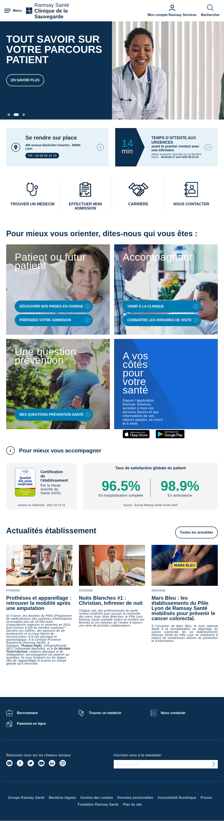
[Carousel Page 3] (23, 114)
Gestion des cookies (96, 797)
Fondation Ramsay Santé (98, 804)
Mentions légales (62, 797)
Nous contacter (173, 713)
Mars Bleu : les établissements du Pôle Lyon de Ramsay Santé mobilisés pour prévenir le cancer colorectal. (183, 608)
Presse (206, 797)
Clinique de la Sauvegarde (51, 13)
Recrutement (27, 713)
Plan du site (132, 804)
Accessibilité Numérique (177, 797)
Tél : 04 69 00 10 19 (42, 155)
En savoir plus (25, 80)
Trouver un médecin (105, 713)
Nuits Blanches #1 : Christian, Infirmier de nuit (111, 600)
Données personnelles (135, 797)
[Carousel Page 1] (8, 114)
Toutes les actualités (196, 532)
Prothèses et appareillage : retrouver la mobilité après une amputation (38, 603)
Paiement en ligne (31, 723)
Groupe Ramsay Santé (26, 797)
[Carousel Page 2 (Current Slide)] (16, 114)
